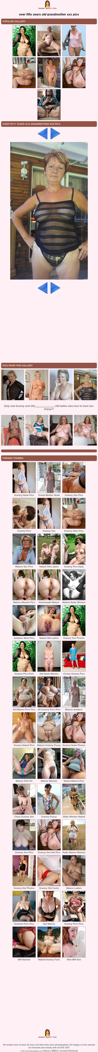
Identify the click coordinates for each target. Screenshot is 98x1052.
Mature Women (44, 406)
